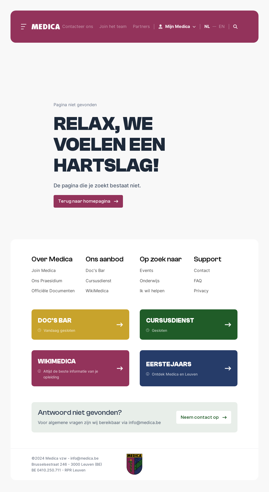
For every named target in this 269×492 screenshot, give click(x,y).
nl (207, 26)
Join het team (113, 26)
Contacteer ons (77, 26)
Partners (141, 26)
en (222, 26)
